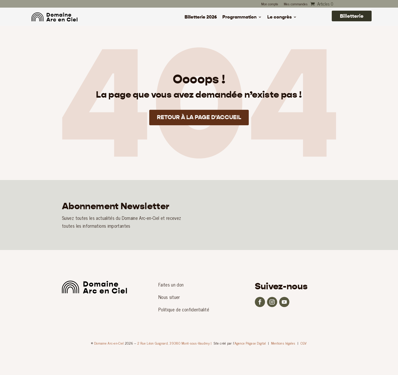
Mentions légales (283, 343)
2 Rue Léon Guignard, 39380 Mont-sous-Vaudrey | (174, 343)
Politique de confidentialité (183, 309)
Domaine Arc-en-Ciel (109, 343)
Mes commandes (296, 4)
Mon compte (269, 4)
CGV (304, 343)
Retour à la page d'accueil (199, 118)
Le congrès (279, 17)
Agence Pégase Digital (250, 343)
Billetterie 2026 (201, 17)
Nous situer (169, 297)
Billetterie (351, 16)
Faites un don (171, 284)
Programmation (239, 17)
